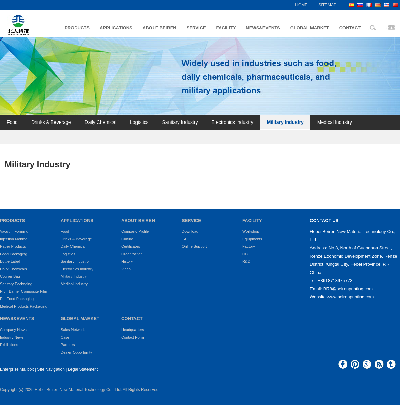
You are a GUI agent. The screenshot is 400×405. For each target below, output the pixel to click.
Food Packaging (13, 254)
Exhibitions (9, 345)
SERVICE (196, 27)
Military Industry (285, 122)
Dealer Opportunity (76, 352)
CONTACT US (324, 220)
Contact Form (132, 337)
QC (245, 254)
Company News (13, 330)
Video (126, 269)
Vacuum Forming (14, 231)
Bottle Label (10, 261)
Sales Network (73, 330)
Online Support (194, 246)
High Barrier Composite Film (23, 291)
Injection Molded (13, 239)
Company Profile (135, 231)
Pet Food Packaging (17, 299)
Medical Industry (334, 122)
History (127, 261)
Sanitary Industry (180, 122)
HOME (301, 5)
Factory (248, 246)
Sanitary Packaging (16, 284)
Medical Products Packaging (23, 306)
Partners (68, 345)
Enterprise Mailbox (17, 369)
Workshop (250, 231)
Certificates (130, 246)
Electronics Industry (232, 122)
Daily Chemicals (13, 269)
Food (12, 122)
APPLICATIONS (116, 27)
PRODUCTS (77, 27)
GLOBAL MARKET (309, 27)
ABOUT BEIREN (159, 27)
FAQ (185, 239)
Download (190, 231)
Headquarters (132, 330)
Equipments (252, 239)
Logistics (139, 122)
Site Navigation (51, 369)
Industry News (12, 337)
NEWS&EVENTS (263, 27)
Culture (127, 239)
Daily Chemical (100, 122)
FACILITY (226, 27)
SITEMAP (327, 5)
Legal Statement (83, 369)
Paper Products (13, 246)
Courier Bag (10, 276)
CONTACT (350, 27)
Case (65, 337)
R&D (246, 261)
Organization (131, 254)
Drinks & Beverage (51, 122)
